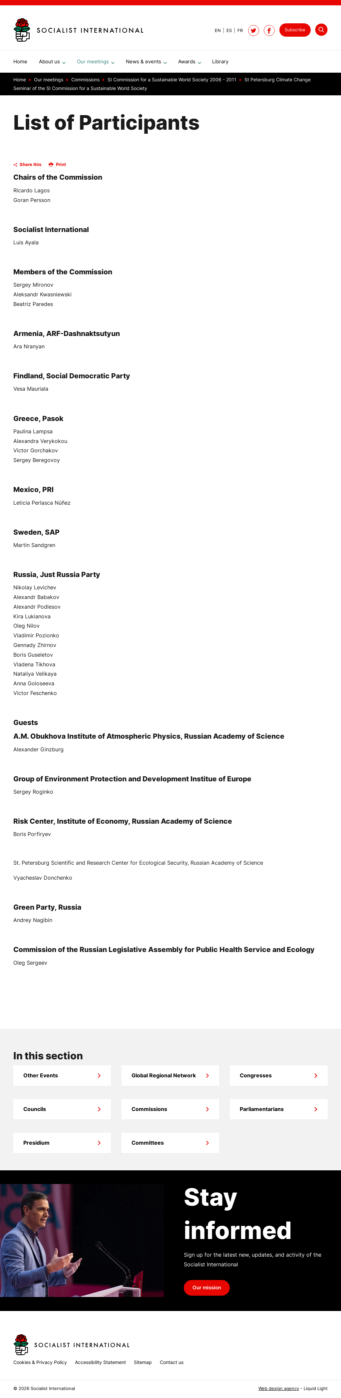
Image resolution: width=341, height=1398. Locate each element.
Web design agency (278, 1388)
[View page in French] (237, 30)
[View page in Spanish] (226, 30)
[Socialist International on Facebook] (269, 30)
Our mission (206, 1290)
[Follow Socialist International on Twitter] (253, 30)
